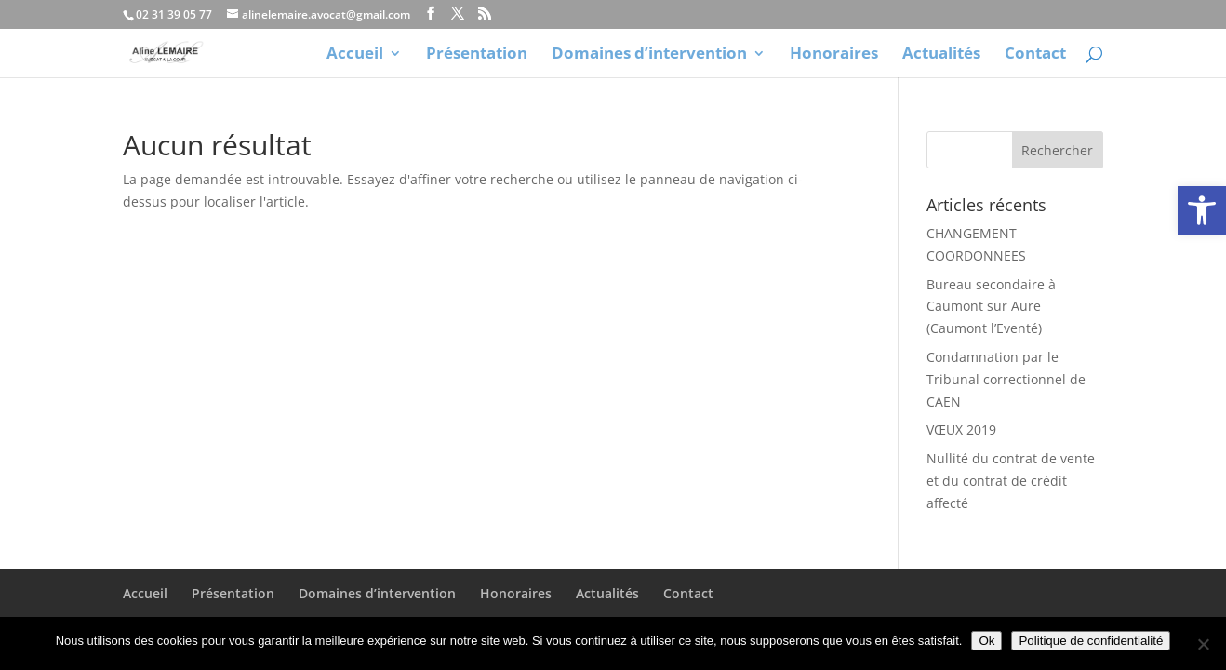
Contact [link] (1035, 55)
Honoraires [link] (834, 55)
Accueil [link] (354, 55)
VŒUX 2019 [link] (961, 429)
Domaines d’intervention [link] (649, 55)
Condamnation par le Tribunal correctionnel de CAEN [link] (1006, 379)
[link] (1202, 210)
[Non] (1202, 644)
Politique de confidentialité (1091, 641)
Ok (986, 641)
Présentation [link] (476, 55)
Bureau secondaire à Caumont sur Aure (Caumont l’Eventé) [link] (991, 306)
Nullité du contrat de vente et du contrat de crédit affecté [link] (1010, 480)
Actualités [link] (941, 55)
